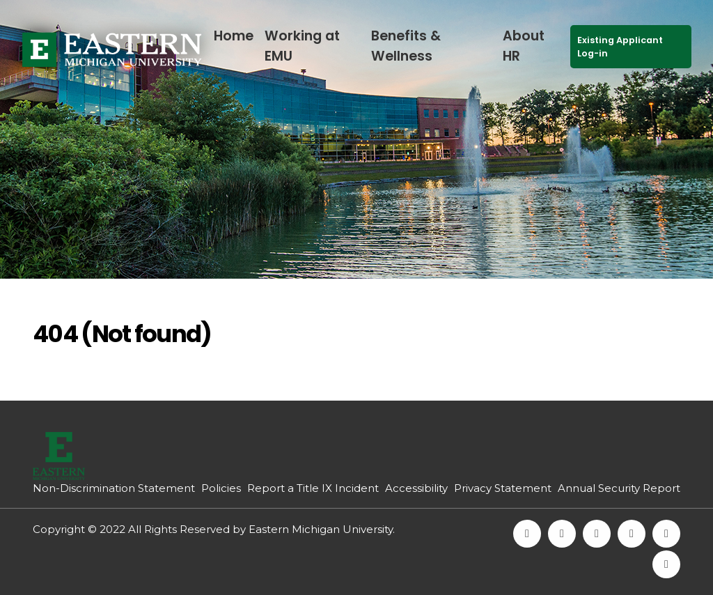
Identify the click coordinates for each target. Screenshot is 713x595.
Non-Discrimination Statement (114, 488)
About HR (523, 45)
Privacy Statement (502, 488)
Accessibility (416, 488)
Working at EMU (302, 45)
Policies (221, 488)
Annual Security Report (619, 488)
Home (233, 35)
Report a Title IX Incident (313, 488)
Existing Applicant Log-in (620, 46)
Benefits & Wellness (406, 45)
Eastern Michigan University (321, 529)
